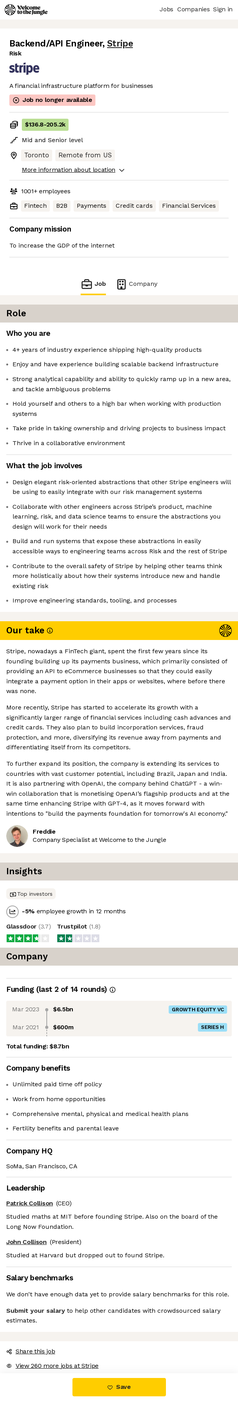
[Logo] (26, 9)
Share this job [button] (30, 1351)
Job (93, 284)
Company (136, 284)
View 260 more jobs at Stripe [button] (52, 1365)
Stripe (120, 43)
